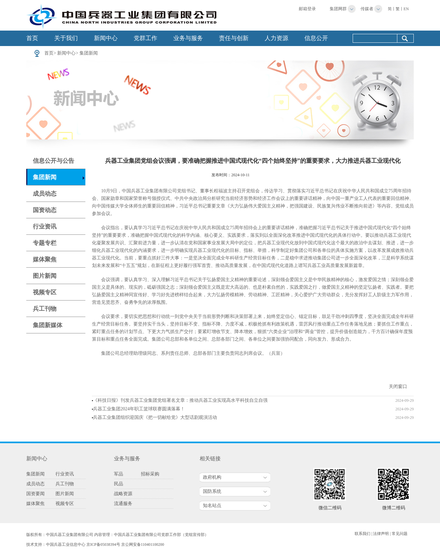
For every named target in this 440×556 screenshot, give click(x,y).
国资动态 (44, 210)
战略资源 (123, 493)
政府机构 (212, 477)
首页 (32, 38)
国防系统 (212, 491)
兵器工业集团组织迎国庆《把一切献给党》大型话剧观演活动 (155, 417)
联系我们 (362, 533)
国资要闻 (35, 493)
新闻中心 (106, 38)
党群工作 (145, 38)
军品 (118, 473)
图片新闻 (44, 276)
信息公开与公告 (53, 160)
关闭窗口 (398, 386)
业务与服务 (188, 38)
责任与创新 (234, 38)
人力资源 (276, 38)
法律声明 (381, 533)
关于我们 (66, 38)
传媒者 (367, 8)
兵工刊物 (44, 308)
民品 (118, 483)
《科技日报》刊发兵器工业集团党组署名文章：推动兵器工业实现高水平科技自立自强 (180, 400)
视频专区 (44, 292)
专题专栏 (44, 243)
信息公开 (316, 38)
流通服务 (123, 503)
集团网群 (338, 8)
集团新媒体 (47, 325)
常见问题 (399, 533)
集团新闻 (88, 53)
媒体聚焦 (44, 259)
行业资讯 (44, 226)
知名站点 (212, 505)
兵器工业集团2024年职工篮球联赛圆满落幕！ (139, 408)
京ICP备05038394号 (103, 544)
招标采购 (150, 473)
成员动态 (44, 193)
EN (406, 9)
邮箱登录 (307, 8)
